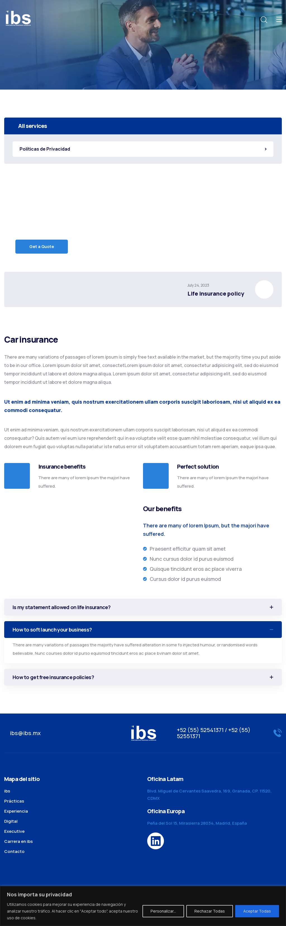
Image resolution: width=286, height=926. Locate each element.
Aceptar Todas (257, 911)
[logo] (18, 18)
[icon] (155, 841)
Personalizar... (163, 911)
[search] (264, 20)
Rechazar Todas (209, 911)
